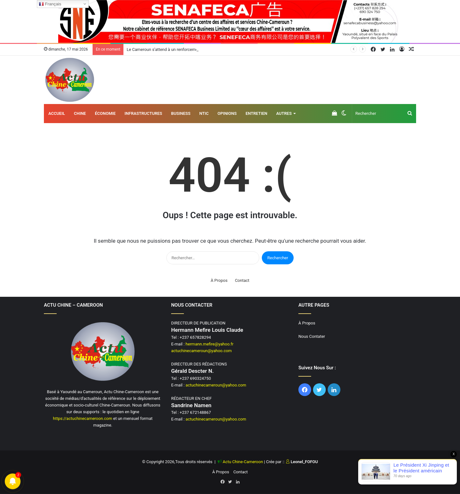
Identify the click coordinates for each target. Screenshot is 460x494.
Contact (242, 280)
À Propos (219, 280)
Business (181, 113)
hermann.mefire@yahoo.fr (209, 344)
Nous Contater (311, 336)
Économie (105, 113)
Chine (80, 113)
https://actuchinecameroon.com (82, 418)
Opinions (227, 113)
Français (50, 4)
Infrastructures (143, 113)
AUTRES (284, 113)
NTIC (204, 113)
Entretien (256, 113)
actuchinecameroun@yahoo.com (201, 350)
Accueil (56, 113)
